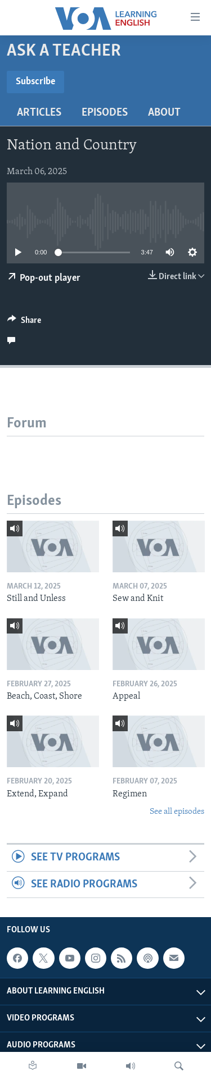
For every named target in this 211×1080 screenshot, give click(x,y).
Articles (39, 113)
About (164, 113)
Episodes (105, 113)
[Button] (24, 323)
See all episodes (177, 812)
